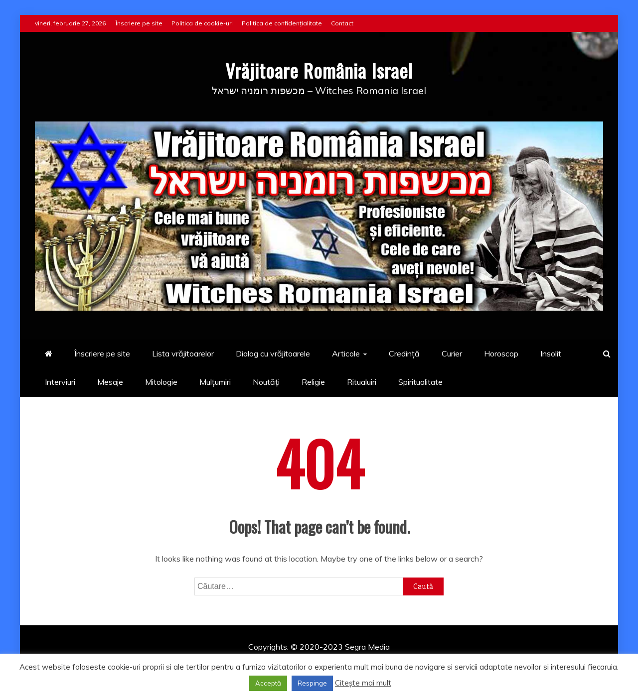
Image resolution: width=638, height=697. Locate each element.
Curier (452, 353)
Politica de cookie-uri (202, 23)
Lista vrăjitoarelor (183, 353)
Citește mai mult (363, 683)
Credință (404, 353)
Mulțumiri (215, 382)
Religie (313, 382)
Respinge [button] (312, 683)
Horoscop (501, 353)
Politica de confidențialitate (282, 23)
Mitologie (161, 382)
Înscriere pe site (139, 23)
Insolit (550, 353)
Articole (346, 353)
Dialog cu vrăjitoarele (273, 353)
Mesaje (110, 382)
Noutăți (266, 382)
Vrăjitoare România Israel (319, 69)
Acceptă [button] (268, 683)
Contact (342, 23)
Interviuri (60, 382)
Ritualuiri (361, 382)
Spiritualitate (420, 382)
